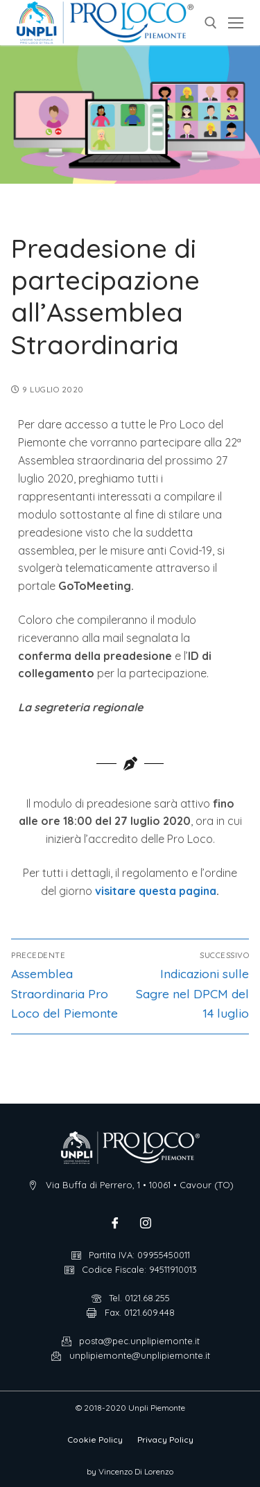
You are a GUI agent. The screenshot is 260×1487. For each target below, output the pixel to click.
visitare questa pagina (155, 891)
